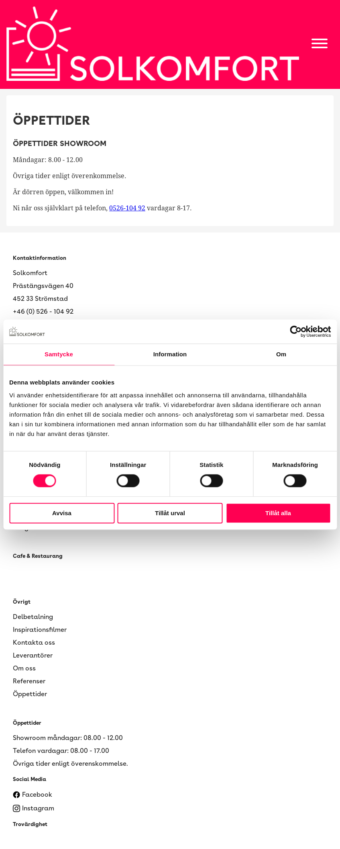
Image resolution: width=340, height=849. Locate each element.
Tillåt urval (170, 513)
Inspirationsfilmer (40, 629)
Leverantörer (33, 655)
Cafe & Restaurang (38, 556)
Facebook (32, 794)
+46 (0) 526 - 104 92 (43, 311)
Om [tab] (281, 354)
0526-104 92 (127, 208)
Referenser (29, 681)
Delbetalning (33, 617)
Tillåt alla (278, 513)
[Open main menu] (319, 44)
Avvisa (61, 513)
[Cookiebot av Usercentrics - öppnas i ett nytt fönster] (296, 331)
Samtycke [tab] (59, 354)
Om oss (24, 668)
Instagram (33, 808)
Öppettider (30, 694)
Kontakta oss (34, 642)
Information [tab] (170, 354)
